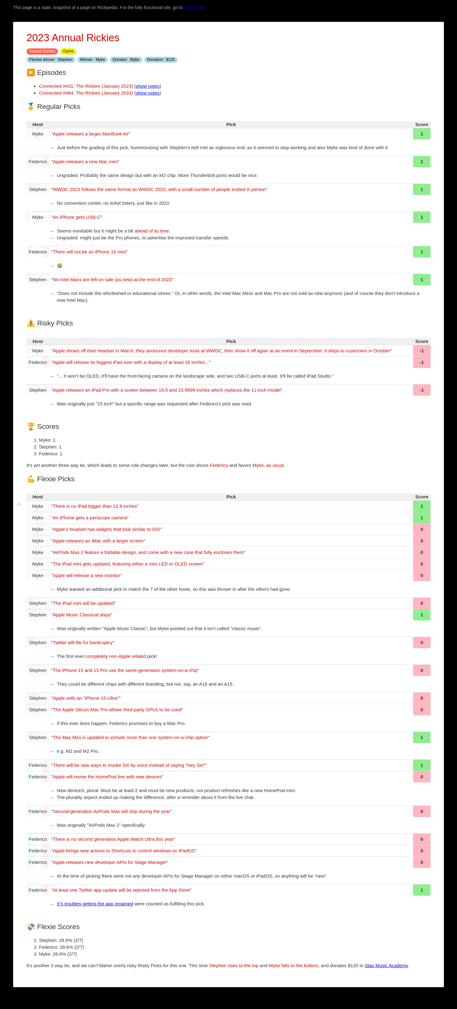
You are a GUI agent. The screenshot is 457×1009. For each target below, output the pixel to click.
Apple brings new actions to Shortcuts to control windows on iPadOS (124, 850)
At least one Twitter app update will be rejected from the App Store (121, 890)
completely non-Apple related (115, 656)
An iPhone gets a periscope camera (90, 517)
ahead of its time (152, 230)
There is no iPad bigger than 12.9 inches (95, 506)
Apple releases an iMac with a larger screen (98, 540)
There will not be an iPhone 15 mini (89, 251)
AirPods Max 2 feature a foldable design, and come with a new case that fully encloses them (148, 552)
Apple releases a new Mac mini (85, 161)
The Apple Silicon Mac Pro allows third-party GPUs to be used (117, 709)
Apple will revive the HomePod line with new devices (107, 776)
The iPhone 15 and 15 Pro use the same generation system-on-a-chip (125, 670)
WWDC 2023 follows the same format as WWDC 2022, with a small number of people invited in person (159, 189)
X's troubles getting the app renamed (95, 903)
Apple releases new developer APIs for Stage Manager (109, 862)
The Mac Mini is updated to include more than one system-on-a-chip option (130, 737)
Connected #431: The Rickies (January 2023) (86, 86)
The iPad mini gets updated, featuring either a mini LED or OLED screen (128, 563)
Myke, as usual (268, 465)
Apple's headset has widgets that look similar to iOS (106, 529)
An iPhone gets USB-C (77, 217)
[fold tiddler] (19, 504)
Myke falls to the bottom (293, 965)
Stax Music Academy (386, 965)
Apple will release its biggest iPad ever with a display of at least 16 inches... (131, 362)
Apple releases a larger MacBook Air (91, 133)
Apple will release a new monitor (86, 575)
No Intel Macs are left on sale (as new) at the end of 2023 (112, 279)
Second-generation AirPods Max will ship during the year (111, 811)
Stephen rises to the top (233, 965)
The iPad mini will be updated (83, 603)
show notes (148, 86)
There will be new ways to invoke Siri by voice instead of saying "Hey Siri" (129, 765)
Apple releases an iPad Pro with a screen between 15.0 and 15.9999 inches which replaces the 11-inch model (167, 390)
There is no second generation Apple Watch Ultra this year (113, 839)
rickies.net (194, 7)
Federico (219, 465)
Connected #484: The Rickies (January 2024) (86, 93)
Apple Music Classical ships (82, 614)
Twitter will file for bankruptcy (83, 642)
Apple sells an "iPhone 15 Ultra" (86, 698)
